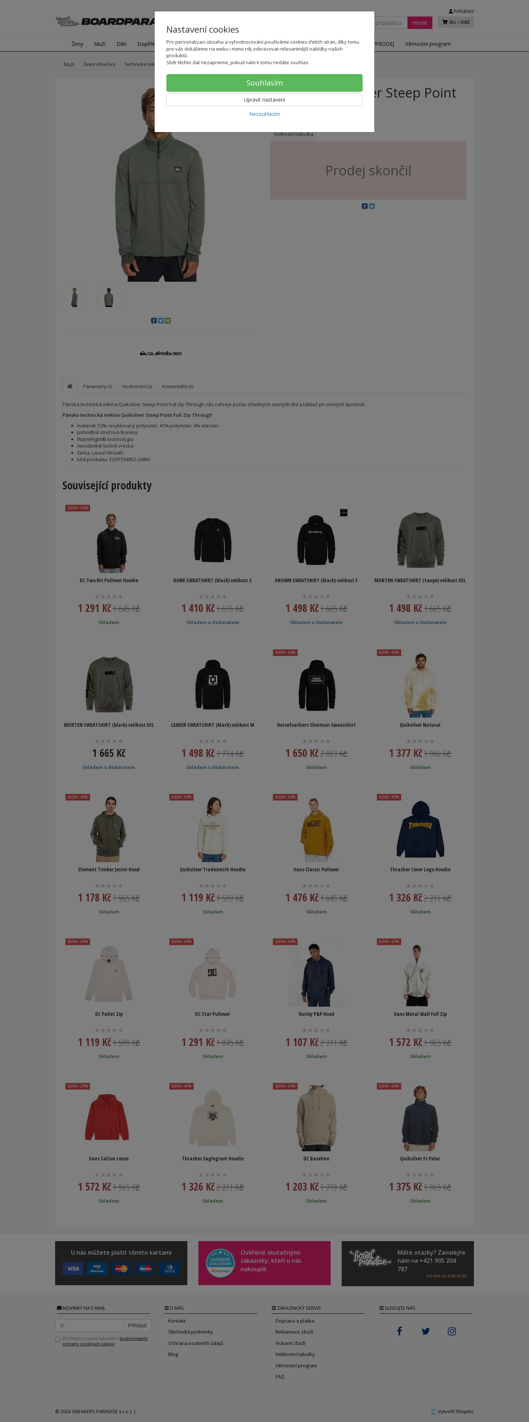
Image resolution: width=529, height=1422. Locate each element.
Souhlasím (264, 83)
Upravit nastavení (264, 99)
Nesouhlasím (264, 113)
